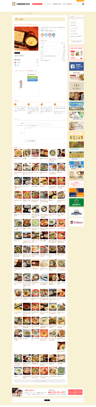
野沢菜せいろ (43, 173)
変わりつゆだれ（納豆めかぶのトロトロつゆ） (53, 147)
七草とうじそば (26, 173)
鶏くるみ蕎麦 (43, 227)
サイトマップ (71, 395)
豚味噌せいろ (51, 350)
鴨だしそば (59, 363)
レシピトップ (73, 19)
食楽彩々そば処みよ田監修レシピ (77, 37)
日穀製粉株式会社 (21, 4)
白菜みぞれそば (52, 215)
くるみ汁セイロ (35, 145)
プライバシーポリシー (63, 395)
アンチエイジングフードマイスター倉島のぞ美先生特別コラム (77, 41)
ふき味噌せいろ (60, 145)
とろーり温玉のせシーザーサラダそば (61, 257)
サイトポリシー (53, 395)
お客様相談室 (77, 9)
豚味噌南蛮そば (35, 350)
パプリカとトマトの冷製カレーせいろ (27, 229)
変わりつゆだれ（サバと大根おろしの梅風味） (44, 203)
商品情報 (33, 9)
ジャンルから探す (74, 28)
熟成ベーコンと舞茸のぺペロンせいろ (27, 243)
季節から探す (73, 25)
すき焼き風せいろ (35, 255)
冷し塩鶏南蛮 (60, 350)
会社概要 (42, 395)
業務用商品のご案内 (56, 4)
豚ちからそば (17, 227)
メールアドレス (20, 112)
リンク (47, 395)
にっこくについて (62, 9)
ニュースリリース (47, 4)
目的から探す (73, 30)
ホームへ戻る (80, 1)
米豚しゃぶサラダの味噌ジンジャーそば (18, 175)
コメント (21, 120)
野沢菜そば (59, 159)
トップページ (14, 13)
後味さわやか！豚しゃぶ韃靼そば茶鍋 (44, 287)
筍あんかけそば (17, 145)
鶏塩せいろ (51, 187)
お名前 (22, 110)
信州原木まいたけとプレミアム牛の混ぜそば (27, 301)
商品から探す (73, 22)
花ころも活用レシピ (74, 33)
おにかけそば (25, 325)
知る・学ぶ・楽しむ (19, 9)
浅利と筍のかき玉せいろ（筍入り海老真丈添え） (35, 203)
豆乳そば (16, 363)
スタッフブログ (22, 395)
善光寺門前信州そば (31, 74)
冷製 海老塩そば (35, 173)
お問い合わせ (30, 395)
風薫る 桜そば (60, 241)
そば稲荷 (25, 145)
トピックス (15, 395)
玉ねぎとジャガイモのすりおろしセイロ (53, 287)
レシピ (48, 9)
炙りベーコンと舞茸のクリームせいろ (27, 161)
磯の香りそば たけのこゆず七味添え (44, 189)
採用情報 (36, 395)
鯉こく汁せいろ (26, 255)
